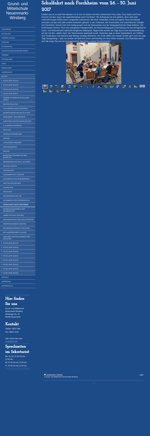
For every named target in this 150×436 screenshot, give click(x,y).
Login (141, 375)
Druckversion (50, 375)
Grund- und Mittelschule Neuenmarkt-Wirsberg (17, 11)
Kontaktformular (11, 341)
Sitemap (59, 375)
